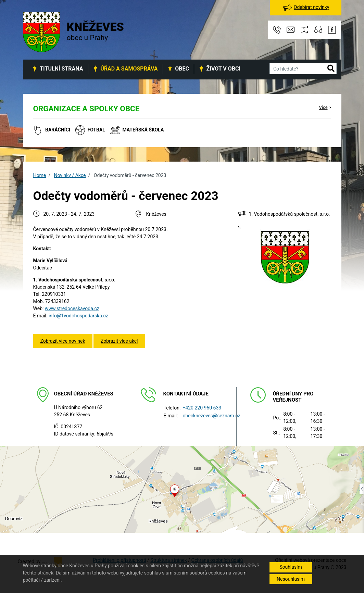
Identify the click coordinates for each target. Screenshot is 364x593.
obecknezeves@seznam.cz (211, 415)
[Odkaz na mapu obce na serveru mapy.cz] (182, 489)
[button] (331, 69)
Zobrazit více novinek (62, 341)
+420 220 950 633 (202, 408)
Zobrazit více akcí (119, 341)
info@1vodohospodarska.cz (78, 315)
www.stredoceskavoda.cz (72, 308)
